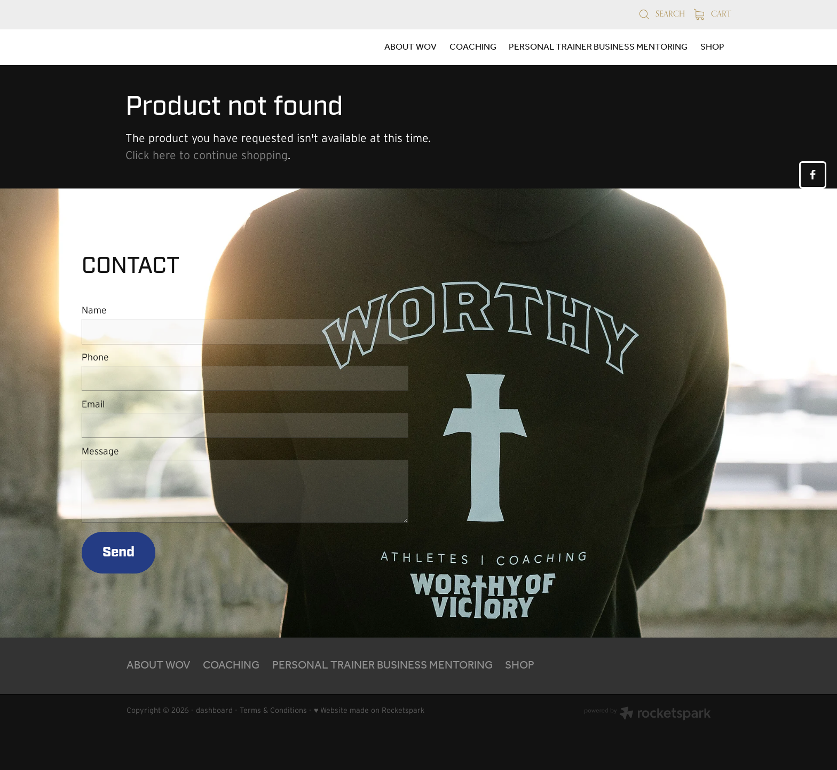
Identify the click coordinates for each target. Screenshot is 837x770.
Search (661, 14)
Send (118, 552)
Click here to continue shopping (206, 154)
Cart (712, 14)
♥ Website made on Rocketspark (369, 710)
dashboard (214, 710)
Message (100, 452)
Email (93, 405)
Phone (95, 358)
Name (94, 311)
